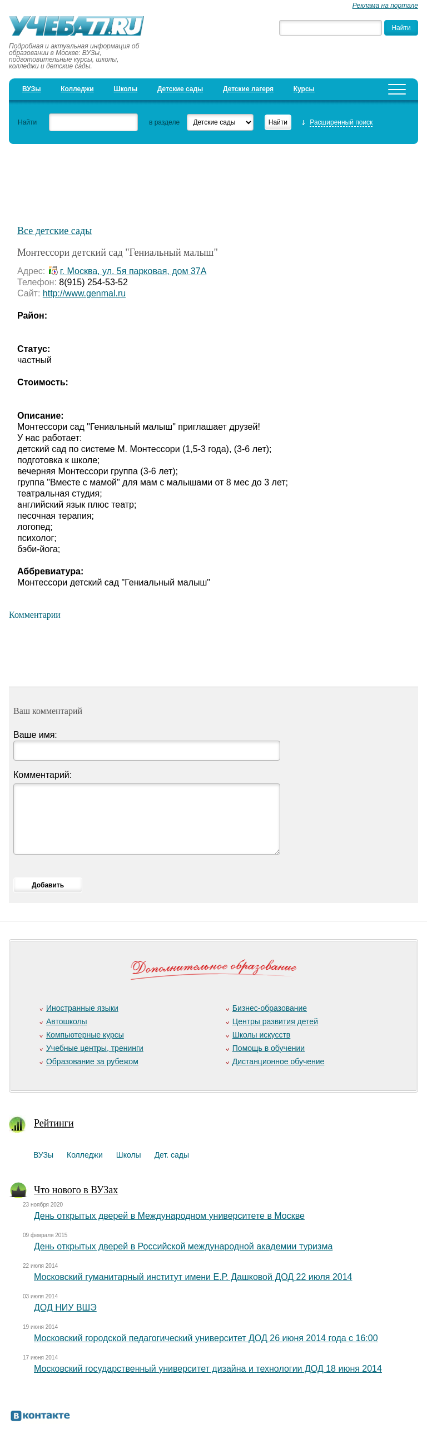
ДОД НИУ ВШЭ (65, 1307)
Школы (125, 89)
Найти (27, 122)
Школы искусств (261, 1034)
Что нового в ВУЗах (76, 1189)
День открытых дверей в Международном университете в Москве (169, 1215)
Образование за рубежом (92, 1061)
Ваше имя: (35, 735)
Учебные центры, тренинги (94, 1048)
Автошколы (66, 1021)
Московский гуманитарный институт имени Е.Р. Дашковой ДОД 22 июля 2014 (193, 1277)
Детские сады (180, 89)
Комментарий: (42, 775)
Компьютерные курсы (85, 1034)
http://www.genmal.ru (84, 293)
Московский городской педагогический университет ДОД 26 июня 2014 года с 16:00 (206, 1338)
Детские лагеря (248, 89)
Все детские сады (54, 230)
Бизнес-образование (269, 1008)
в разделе (164, 122)
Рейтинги (54, 1123)
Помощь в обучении (268, 1048)
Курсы (304, 89)
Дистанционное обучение (278, 1061)
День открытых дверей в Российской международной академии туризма (183, 1246)
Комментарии (35, 614)
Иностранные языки (82, 1008)
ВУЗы (31, 89)
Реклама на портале (385, 5)
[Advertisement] (213, 178)
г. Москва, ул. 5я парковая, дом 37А (133, 271)
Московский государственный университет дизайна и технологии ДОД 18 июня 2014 (208, 1368)
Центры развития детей (275, 1021)
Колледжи (77, 89)
